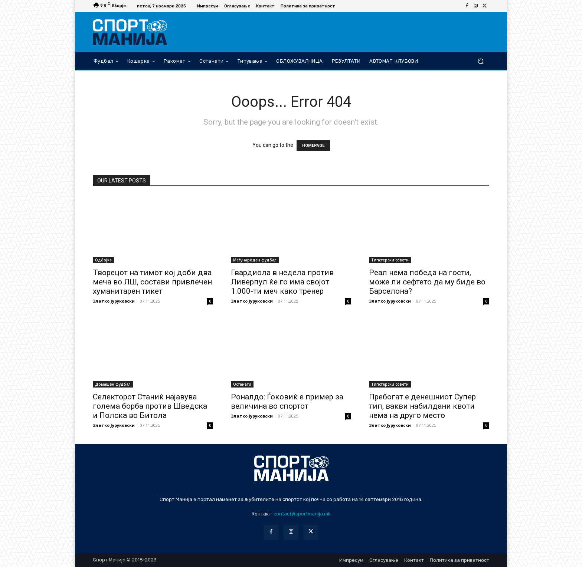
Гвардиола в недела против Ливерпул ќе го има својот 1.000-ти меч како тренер (282, 282)
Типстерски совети (390, 260)
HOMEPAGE (313, 145)
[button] (480, 61)
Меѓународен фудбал (255, 260)
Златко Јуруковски (114, 301)
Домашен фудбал (113, 384)
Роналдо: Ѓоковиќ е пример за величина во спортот (287, 401)
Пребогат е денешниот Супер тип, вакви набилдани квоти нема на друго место (422, 406)
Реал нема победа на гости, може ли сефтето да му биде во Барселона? (427, 282)
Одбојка (103, 260)
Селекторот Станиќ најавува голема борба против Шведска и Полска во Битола (150, 406)
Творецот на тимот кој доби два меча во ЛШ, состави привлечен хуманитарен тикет (152, 282)
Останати (242, 384)
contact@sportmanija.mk (302, 514)
